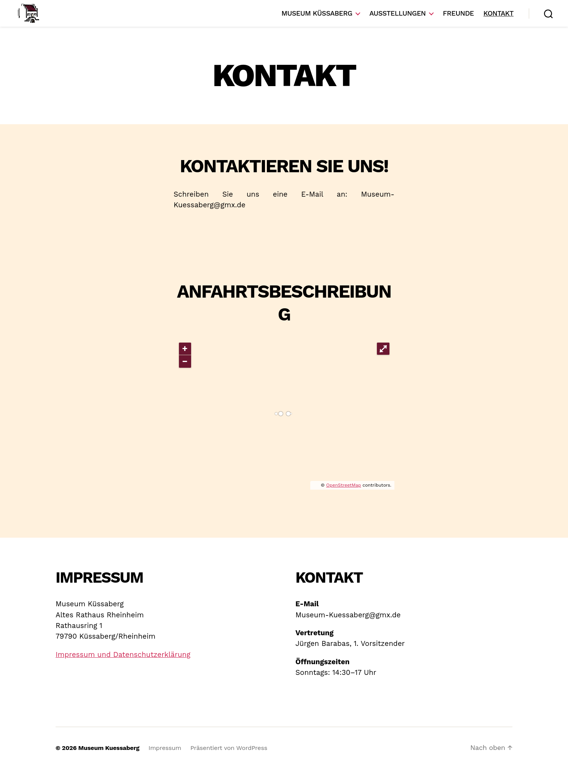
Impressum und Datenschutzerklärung (123, 654)
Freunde (458, 13)
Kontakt (498, 13)
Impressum (164, 747)
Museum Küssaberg (316, 13)
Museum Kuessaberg (108, 747)
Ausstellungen (397, 13)
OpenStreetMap (343, 485)
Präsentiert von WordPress (228, 747)
